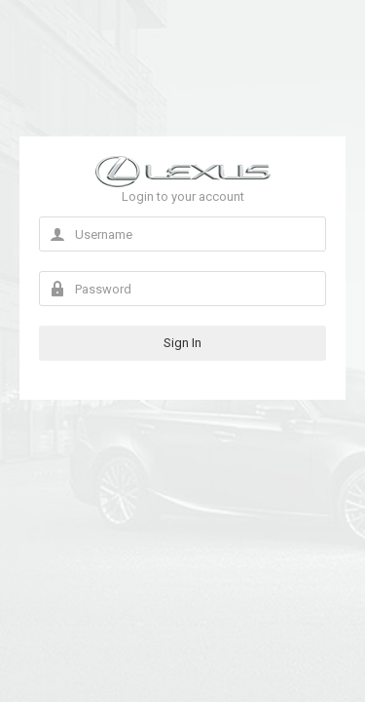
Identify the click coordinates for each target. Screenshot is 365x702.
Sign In (182, 342)
